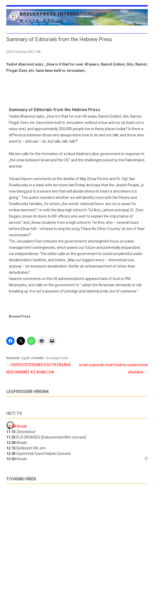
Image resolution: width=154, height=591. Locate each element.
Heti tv (14, 413)
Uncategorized (56, 358)
